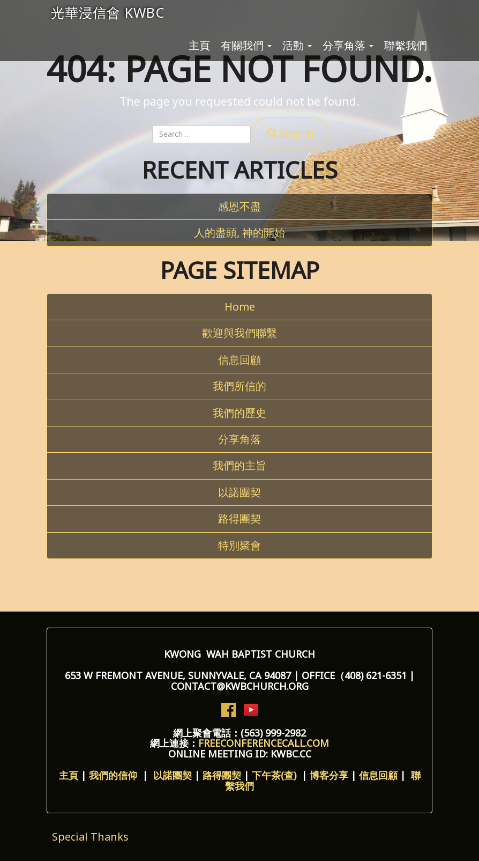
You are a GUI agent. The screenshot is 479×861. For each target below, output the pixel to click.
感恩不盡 (239, 206)
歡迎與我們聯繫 (239, 333)
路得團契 (239, 518)
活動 (297, 45)
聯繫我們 (405, 45)
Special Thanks (90, 836)
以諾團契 (239, 492)
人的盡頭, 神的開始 (239, 232)
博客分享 (329, 775)
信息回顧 (239, 359)
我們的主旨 (239, 465)
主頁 (199, 45)
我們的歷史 (239, 413)
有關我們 (246, 45)
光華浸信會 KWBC (107, 12)
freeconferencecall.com (263, 743)
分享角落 (348, 45)
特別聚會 (239, 545)
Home (239, 306)
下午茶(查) (275, 775)
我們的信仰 (116, 775)
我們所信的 (239, 386)
